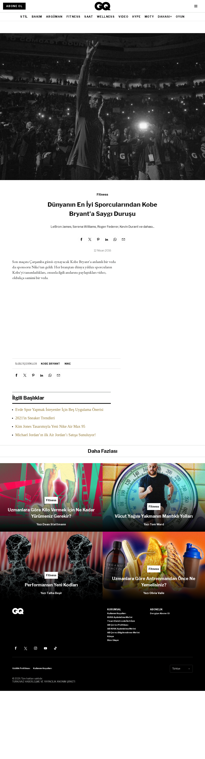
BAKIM (37, 16)
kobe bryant (50, 363)
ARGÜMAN (54, 16)
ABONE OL (14, 6)
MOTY (149, 16)
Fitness (102, 194)
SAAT (88, 16)
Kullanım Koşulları (42, 668)
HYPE (136, 16)
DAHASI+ (165, 16)
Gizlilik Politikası (21, 668)
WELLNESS (106, 16)
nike (68, 363)
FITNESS (73, 16)
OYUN (180, 16)
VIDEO (123, 16)
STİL (24, 16)
